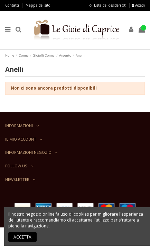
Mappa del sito (38, 5)
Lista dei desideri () (107, 5)
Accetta (22, 237)
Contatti (12, 5)
